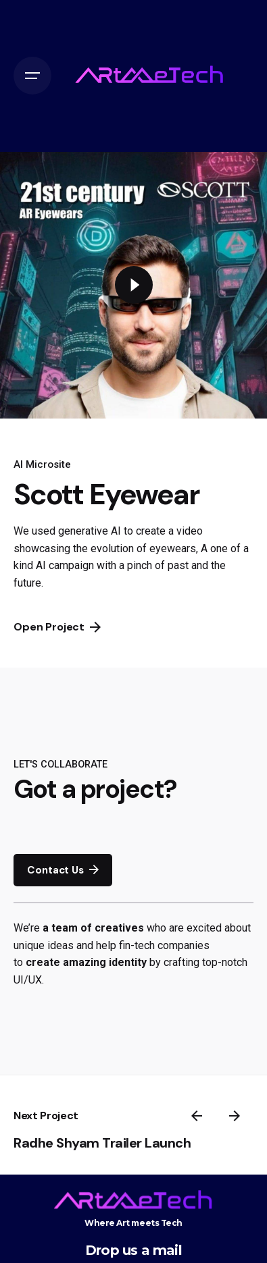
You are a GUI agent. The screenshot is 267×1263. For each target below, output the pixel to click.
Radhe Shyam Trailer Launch (102, 1143)
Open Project (57, 627)
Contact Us (62, 870)
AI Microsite (42, 464)
